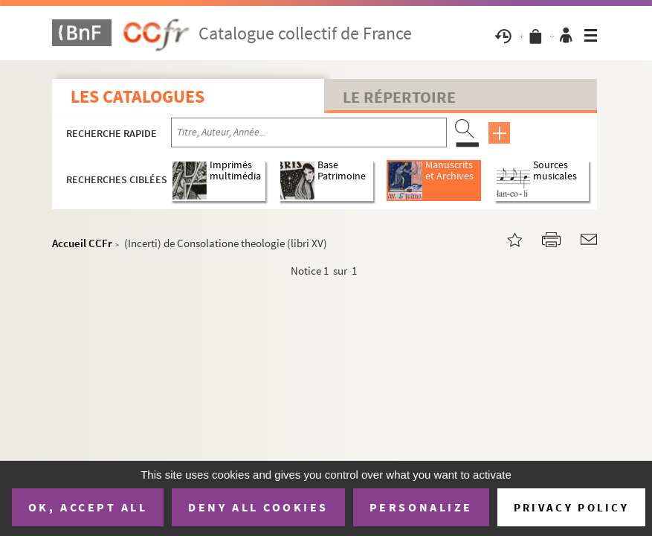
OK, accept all (87, 507)
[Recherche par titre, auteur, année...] (309, 132)
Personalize (421, 507)
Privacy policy (571, 507)
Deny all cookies (258, 507)
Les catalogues (137, 96)
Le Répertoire (399, 96)
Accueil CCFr (82, 243)
